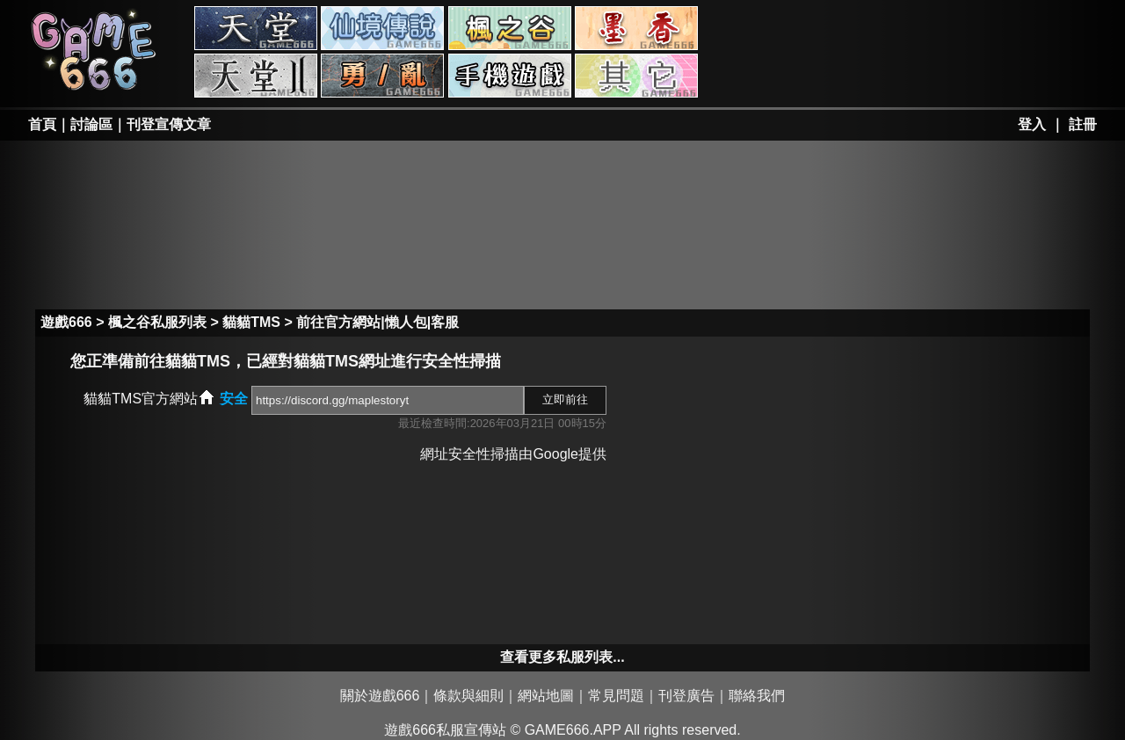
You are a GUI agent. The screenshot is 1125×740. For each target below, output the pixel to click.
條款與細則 (468, 695)
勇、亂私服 (382, 76)
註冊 (1083, 124)
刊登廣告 (686, 695)
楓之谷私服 (509, 28)
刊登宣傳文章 (169, 124)
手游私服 (509, 76)
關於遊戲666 (380, 695)
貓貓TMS (251, 322)
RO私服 (382, 28)
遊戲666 (66, 322)
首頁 (42, 124)
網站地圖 (546, 695)
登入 (1032, 124)
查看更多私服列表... (562, 656)
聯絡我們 (757, 695)
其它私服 (636, 76)
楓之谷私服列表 (157, 322)
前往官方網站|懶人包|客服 (377, 322)
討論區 (91, 124)
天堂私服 (255, 28)
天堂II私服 (255, 76)
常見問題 (616, 695)
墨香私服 (636, 28)
